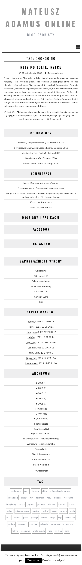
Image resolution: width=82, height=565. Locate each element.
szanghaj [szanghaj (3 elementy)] (33, 524)
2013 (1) (41, 393)
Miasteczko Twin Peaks (33, 153)
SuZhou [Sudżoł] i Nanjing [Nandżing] (41, 438)
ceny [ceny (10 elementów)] (26, 491)
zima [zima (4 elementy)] (67, 531)
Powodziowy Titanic (33, 163)
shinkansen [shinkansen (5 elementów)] (70, 517)
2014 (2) (41, 388)
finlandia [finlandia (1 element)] (40, 497)
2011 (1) (41, 403)
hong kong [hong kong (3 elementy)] (11, 504)
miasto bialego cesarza (23, 115)
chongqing (72, 112)
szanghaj (66, 115)
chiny (43, 112)
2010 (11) (41, 409)
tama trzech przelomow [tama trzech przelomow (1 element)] (62, 524)
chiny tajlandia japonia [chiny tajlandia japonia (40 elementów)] (60, 491)
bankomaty (26, 112)
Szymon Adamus (26, 188)
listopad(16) (41, 423)
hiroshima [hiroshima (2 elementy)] (68, 497)
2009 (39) (41, 414)
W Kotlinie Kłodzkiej (41, 286)
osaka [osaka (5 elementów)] (54, 511)
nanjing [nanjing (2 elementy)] (36, 511)
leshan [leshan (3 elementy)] (9, 511)
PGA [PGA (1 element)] (8, 517)
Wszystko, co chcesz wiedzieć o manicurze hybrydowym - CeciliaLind (39, 193)
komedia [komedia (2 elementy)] (62, 504)
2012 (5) (41, 398)
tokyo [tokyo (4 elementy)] (15, 531)
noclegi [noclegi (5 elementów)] (45, 511)
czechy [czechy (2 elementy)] (24, 497)
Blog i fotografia (33, 158)
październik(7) (41, 429)
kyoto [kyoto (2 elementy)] (72, 504)
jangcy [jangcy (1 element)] (22, 504)
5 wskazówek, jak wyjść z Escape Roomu (33, 147)
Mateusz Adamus (54, 73)
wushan (39, 119)
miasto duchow (42, 115)
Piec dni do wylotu (41, 454)
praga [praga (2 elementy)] (52, 517)
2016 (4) (41, 382)
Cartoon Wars (41, 296)
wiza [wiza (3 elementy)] (50, 531)
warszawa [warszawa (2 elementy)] (25, 531)
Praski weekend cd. (40, 459)
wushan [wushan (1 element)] (58, 531)
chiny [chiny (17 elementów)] (44, 491)
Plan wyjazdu (41, 449)
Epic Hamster (41, 291)
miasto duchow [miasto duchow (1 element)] (22, 511)
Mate (26, 183)
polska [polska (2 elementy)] (44, 517)
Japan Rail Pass (44, 207)
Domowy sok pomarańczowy (32, 142)
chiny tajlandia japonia (56, 112)
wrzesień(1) (41, 470)
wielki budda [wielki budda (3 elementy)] (39, 531)
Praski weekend (41, 464)
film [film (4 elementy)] (31, 497)
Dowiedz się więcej (53, 560)
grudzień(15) (41, 418)
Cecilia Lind (40, 270)
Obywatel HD (41, 276)
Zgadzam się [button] (33, 560)
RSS (41, 302)
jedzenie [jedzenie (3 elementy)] (41, 504)
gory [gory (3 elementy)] (49, 497)
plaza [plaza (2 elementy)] (25, 517)
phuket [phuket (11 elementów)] (17, 517)
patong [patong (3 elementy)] (63, 511)
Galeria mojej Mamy (40, 281)
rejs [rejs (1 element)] (60, 517)
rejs (59, 115)
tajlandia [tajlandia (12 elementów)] (44, 524)
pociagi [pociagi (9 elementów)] (34, 517)
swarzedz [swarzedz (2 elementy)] (22, 524)
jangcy (9, 115)
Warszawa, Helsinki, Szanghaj (41, 443)
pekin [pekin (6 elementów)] (72, 511)
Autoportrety (45, 202)
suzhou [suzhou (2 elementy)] (11, 524)
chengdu (36, 112)
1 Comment (55, 119)
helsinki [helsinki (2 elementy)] (57, 497)
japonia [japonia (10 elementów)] (31, 504)
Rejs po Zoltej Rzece (40, 67)
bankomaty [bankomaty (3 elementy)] (16, 491)
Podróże (11, 112)
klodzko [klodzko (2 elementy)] (51, 504)
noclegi (53, 115)
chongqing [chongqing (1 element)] (13, 497)
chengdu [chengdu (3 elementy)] (35, 491)
